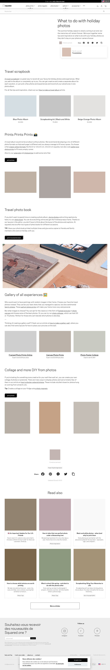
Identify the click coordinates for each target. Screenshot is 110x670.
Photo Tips (21, 595)
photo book (19, 219)
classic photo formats (17, 146)
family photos (10, 307)
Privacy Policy (73, 655)
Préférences (78, 664)
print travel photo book (14, 238)
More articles (55, 606)
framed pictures (64, 310)
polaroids (17, 153)
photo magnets (42, 388)
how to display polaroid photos (32, 382)
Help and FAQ (8, 655)
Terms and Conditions (85, 655)
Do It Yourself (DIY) (89, 595)
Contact (37, 655)
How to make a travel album (49, 90)
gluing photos (54, 217)
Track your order (20, 655)
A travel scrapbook (12, 78)
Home (6, 11)
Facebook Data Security (99, 655)
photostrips (28, 153)
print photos (10, 160)
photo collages (57, 313)
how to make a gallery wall (60, 323)
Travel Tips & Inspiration (55, 467)
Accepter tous (77, 660)
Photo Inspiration (55, 543)
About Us (30, 655)
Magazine (11, 11)
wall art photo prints (28, 307)
